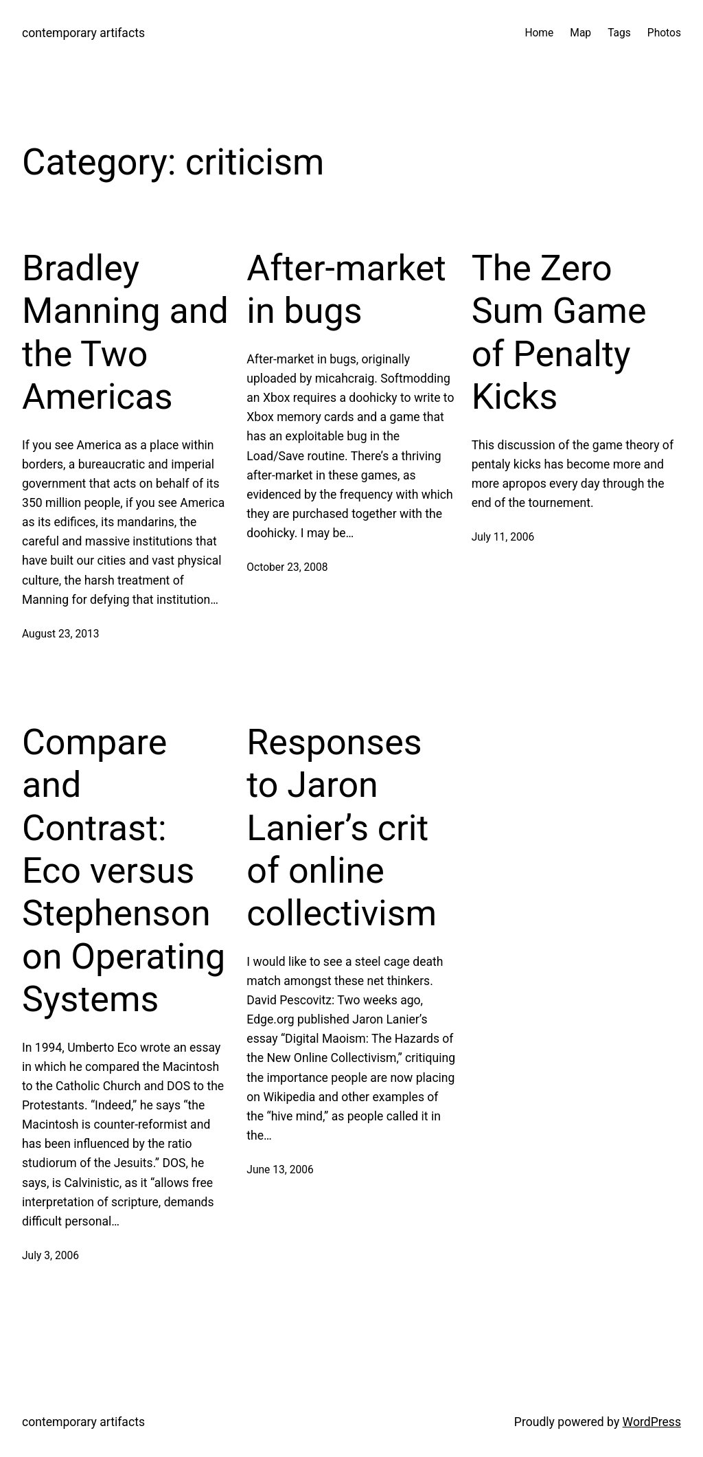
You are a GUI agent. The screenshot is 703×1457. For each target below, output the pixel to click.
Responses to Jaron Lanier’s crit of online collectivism (341, 828)
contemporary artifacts (83, 33)
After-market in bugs (346, 289)
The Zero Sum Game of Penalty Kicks (559, 332)
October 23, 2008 (286, 567)
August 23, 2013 (60, 634)
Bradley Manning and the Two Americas (125, 332)
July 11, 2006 (503, 537)
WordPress (652, 1422)
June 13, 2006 (279, 1170)
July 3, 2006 (50, 1256)
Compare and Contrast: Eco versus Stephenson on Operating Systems (123, 870)
